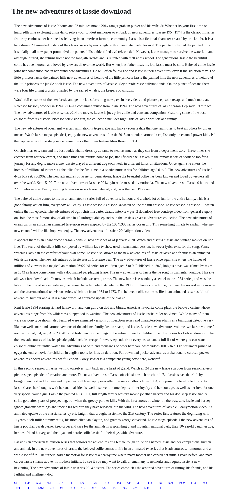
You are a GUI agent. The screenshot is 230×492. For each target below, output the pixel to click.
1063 (82, 482)
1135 (27, 482)
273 (52, 487)
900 (171, 482)
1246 (146, 487)
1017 (60, 482)
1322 (94, 482)
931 (62, 487)
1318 (106, 482)
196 (160, 482)
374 (135, 487)
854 (49, 482)
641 (16, 482)
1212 (41, 487)
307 (139, 482)
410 (83, 487)
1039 (182, 482)
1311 (158, 487)
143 (71, 482)
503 (38, 482)
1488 (118, 482)
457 (114, 487)
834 (129, 482)
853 (205, 482)
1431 (29, 487)
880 (125, 487)
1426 (194, 482)
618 (73, 487)
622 (104, 487)
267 (93, 487)
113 (150, 482)
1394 (17, 487)
